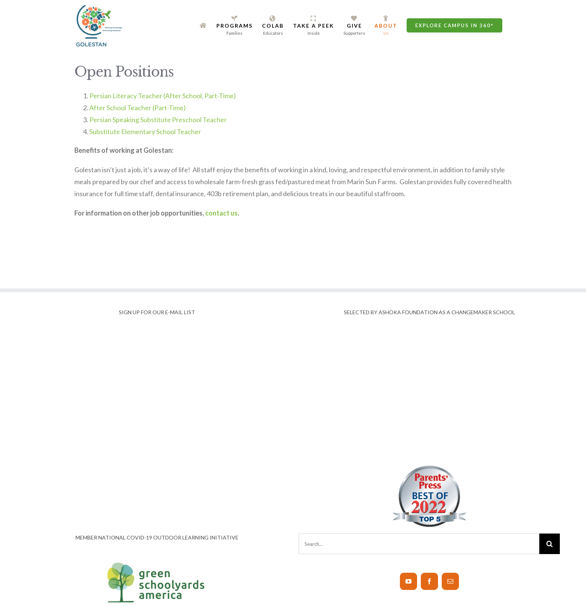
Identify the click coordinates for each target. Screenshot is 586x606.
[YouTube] (408, 581)
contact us (221, 213)
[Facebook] (429, 581)
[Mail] (450, 581)
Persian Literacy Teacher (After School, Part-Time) (162, 96)
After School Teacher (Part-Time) (137, 107)
